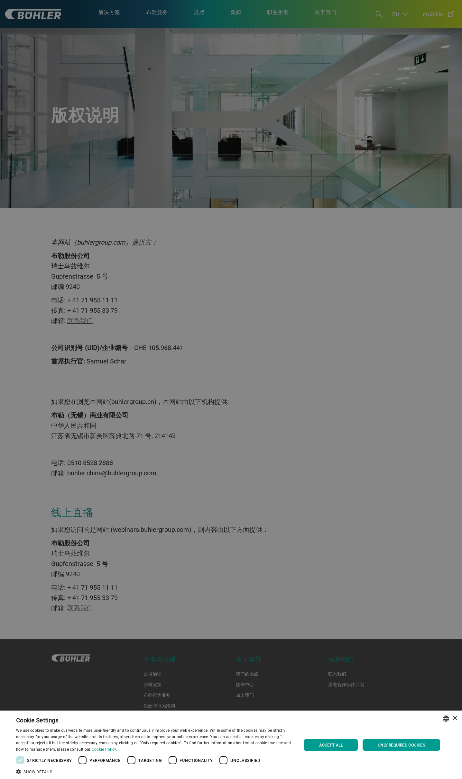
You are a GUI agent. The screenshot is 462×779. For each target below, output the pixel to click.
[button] (154, 771)
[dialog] (231, 745)
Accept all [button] (331, 745)
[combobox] (446, 718)
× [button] (454, 718)
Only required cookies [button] (401, 745)
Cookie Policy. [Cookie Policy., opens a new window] (104, 749)
